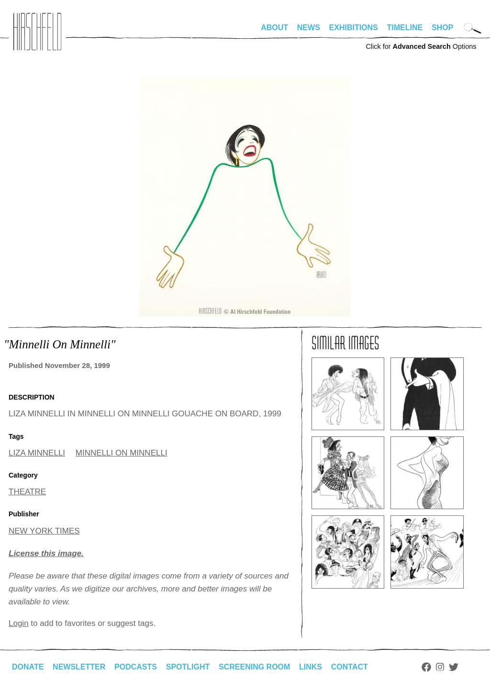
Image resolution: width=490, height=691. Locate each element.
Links (310, 667)
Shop (442, 27)
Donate (28, 667)
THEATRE (27, 491)
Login (19, 623)
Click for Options (421, 46)
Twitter (453, 667)
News (308, 27)
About (274, 27)
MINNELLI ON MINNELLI (121, 452)
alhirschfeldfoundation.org (37, 31)
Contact (349, 667)
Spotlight (188, 667)
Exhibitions (353, 27)
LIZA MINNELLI (37, 452)
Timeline (405, 27)
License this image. (46, 553)
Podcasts (135, 667)
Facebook (426, 667)
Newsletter (79, 667)
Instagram (440, 667)
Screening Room (254, 667)
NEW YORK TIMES (44, 530)
